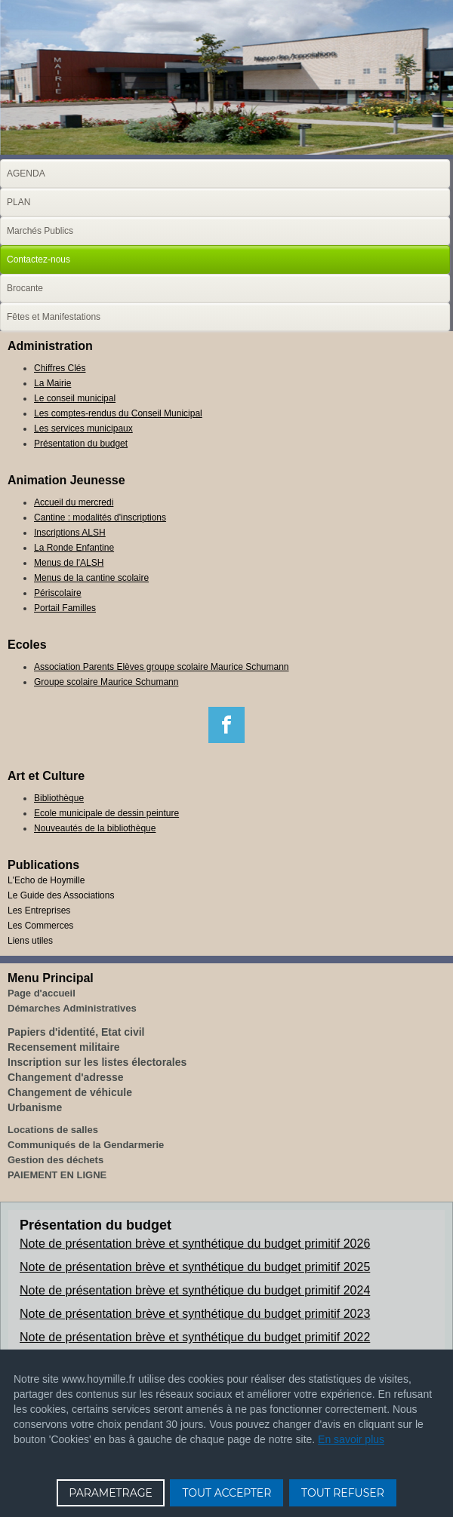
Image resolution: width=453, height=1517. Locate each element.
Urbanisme (35, 1107)
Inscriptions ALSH (70, 532)
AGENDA (26, 173)
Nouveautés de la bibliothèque (95, 828)
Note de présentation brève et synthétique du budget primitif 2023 (195, 1313)
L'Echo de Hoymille (46, 880)
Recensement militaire (64, 1047)
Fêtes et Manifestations (53, 317)
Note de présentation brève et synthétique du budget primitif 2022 (195, 1337)
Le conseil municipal (75, 398)
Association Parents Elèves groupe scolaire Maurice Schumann (161, 667)
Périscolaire (58, 593)
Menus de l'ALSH (68, 562)
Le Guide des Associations (61, 895)
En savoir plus (351, 1439)
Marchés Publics (40, 231)
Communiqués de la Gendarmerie (86, 1144)
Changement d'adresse (66, 1077)
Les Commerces (40, 925)
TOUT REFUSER (342, 1493)
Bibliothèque (59, 798)
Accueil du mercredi (73, 502)
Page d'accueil (42, 993)
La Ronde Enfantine (74, 547)
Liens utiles (30, 940)
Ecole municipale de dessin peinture (106, 813)
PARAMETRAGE (111, 1493)
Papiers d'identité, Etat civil (76, 1032)
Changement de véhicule (70, 1092)
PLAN (18, 202)
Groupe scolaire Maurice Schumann (106, 682)
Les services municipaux (83, 428)
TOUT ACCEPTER (226, 1493)
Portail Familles (65, 608)
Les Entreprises (39, 910)
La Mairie (52, 383)
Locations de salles (53, 1129)
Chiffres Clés (59, 368)
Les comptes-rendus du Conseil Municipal (118, 413)
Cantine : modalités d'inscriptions (100, 517)
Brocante (25, 288)
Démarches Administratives (72, 1008)
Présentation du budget (81, 443)
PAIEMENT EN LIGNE (57, 1175)
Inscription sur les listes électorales (97, 1062)
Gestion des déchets (55, 1159)
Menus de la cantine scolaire (91, 578)
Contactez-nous (38, 259)
